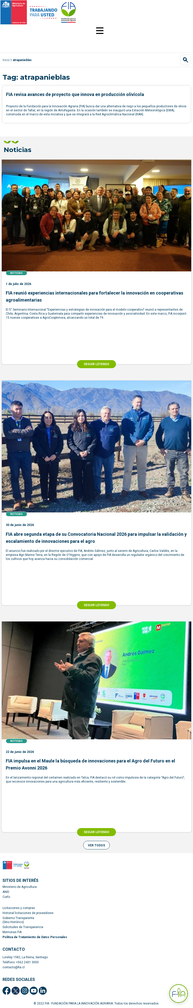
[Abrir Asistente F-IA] (178, 993)
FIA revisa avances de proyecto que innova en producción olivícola (75, 94)
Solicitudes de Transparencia (23, 927)
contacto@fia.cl (14, 967)
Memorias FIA (12, 932)
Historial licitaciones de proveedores (28, 913)
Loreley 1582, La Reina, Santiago (25, 957)
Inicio (6, 60)
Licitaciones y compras (19, 908)
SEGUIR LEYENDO (96, 364)
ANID (6, 892)
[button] (96, 845)
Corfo (6, 897)
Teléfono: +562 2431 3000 (21, 962)
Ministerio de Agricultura (20, 887)
